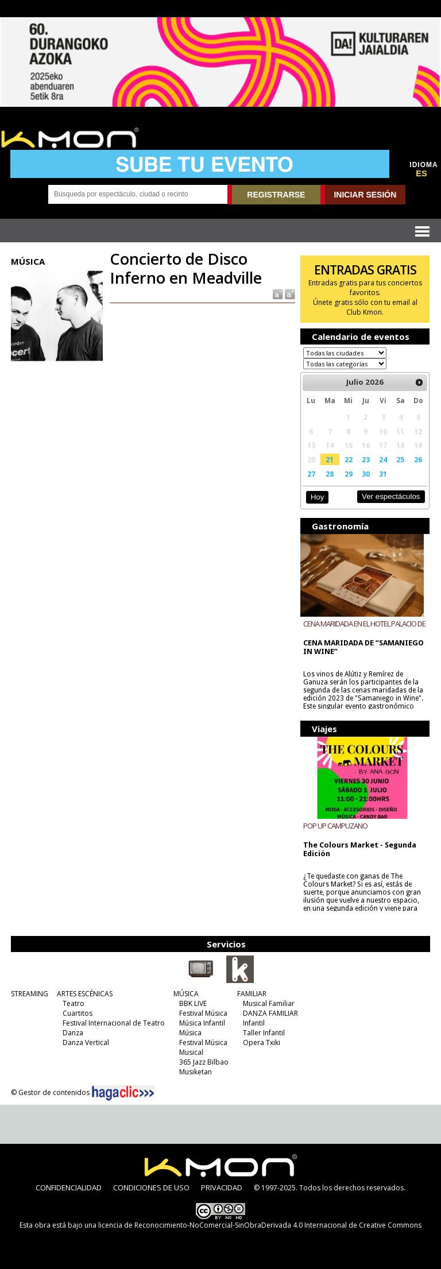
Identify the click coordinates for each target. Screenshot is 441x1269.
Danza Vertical (86, 1042)
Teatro (73, 1003)
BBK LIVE (193, 1003)
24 (383, 459)
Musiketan (195, 1072)
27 (311, 473)
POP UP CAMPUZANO (335, 826)
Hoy (317, 497)
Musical (191, 1052)
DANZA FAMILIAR (270, 1013)
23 (366, 459)
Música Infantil (202, 1023)
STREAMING (29, 994)
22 (349, 459)
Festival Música (203, 1013)
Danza (73, 1033)
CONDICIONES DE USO (151, 1187)
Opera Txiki (261, 1042)
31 (383, 473)
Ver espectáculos (391, 496)
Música (190, 1033)
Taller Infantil (264, 1033)
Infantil (254, 1023)
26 (418, 459)
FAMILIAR (251, 994)
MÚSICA (186, 994)
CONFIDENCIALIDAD (69, 1187)
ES (421, 173)
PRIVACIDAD (221, 1187)
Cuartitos (77, 1013)
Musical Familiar (269, 1003)
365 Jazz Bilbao (204, 1062)
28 (330, 473)
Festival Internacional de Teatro (114, 1023)
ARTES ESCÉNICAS (85, 994)
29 (349, 473)
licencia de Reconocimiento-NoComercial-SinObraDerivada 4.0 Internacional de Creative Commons (259, 1225)
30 (366, 473)
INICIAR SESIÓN (365, 194)
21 (330, 459)
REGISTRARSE (276, 194)
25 (400, 459)
